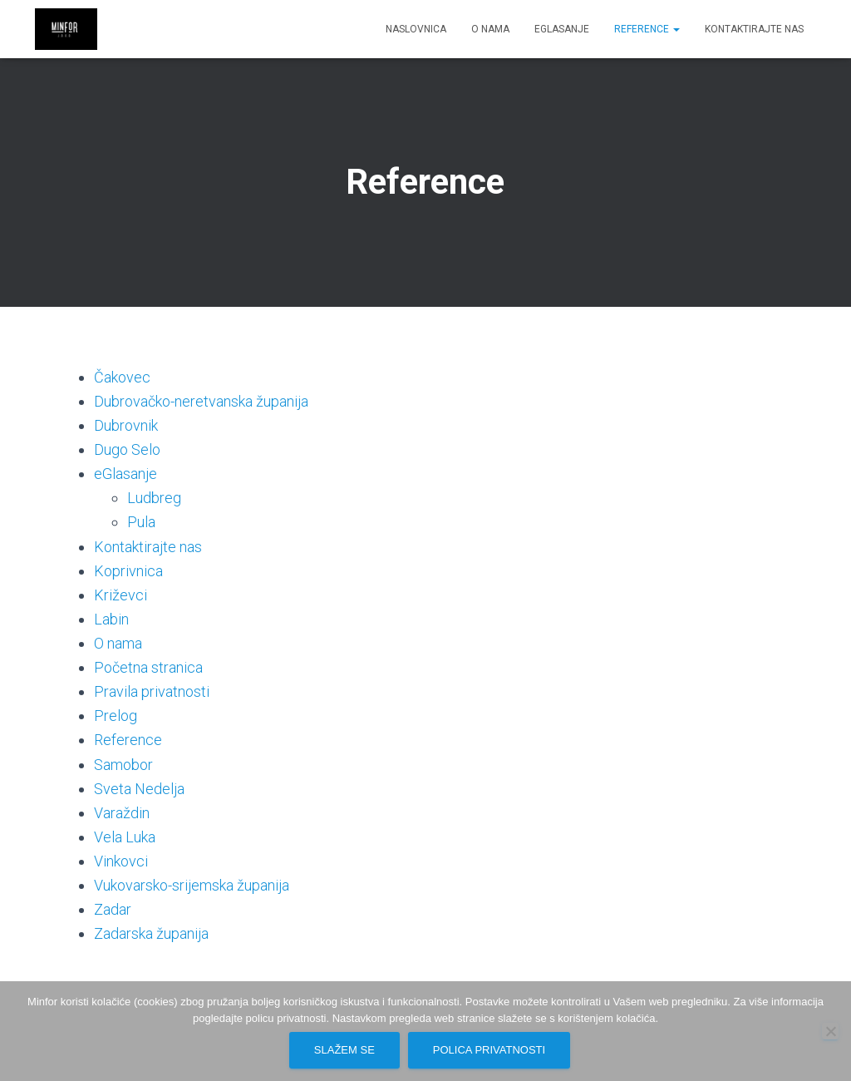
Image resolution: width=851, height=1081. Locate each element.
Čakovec (122, 377)
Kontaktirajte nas (754, 29)
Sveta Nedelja (139, 788)
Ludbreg (154, 497)
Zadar (112, 909)
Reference (647, 29)
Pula (141, 522)
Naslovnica (416, 29)
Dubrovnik (126, 425)
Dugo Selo (127, 449)
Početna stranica (148, 667)
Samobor (123, 764)
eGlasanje (561, 29)
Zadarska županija (151, 933)
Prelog (115, 715)
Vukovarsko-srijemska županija (191, 885)
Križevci (120, 595)
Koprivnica (128, 571)
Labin (111, 619)
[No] (830, 1031)
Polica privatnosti (489, 1050)
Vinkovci (121, 861)
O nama (490, 29)
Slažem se (344, 1050)
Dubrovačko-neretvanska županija (201, 401)
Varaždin (122, 813)
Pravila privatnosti (151, 691)
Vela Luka (124, 837)
